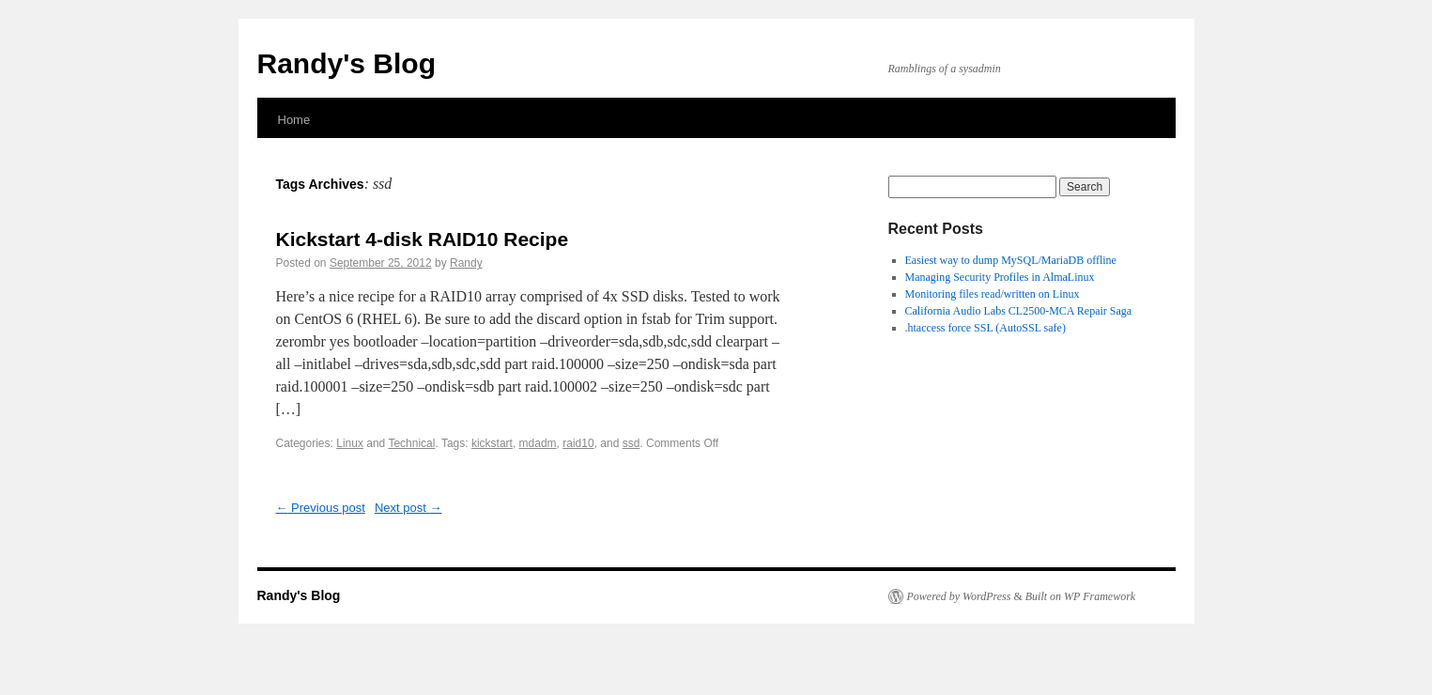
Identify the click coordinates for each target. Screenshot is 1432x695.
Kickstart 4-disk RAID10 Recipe (422, 239)
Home (294, 120)
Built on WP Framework (1080, 596)
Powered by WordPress (959, 596)
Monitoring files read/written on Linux (992, 294)
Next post (408, 508)
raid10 (577, 443)
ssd (631, 443)
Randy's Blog (347, 63)
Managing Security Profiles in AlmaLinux (1000, 277)
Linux (349, 443)
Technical (411, 443)
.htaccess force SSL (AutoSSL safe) (985, 327)
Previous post (320, 508)
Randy (466, 263)
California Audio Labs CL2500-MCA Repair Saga (1018, 310)
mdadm (538, 443)
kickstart (492, 443)
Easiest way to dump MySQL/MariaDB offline (1010, 260)
